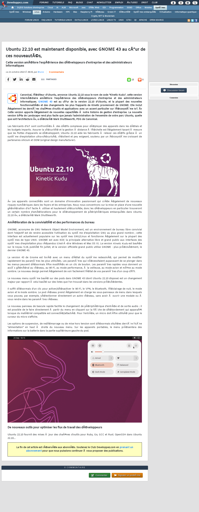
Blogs (79, 2)
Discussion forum (173, 90)
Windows (27, 12)
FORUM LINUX (32, 20)
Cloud (50, 8)
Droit (144, 2)
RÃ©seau (100, 12)
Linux (36, 12)
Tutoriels (58, 2)
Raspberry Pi (86, 12)
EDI (104, 8)
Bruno (41, 72)
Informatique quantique (185, 12)
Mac (75, 12)
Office (138, 8)
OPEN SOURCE (157, 20)
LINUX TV (111, 20)
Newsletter (103, 2)
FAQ (70, 2)
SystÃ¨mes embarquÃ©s (145, 12)
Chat (89, 2)
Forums (44, 2)
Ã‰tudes (132, 2)
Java (83, 8)
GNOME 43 (45, 102)
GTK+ (128, 20)
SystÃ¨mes (160, 8)
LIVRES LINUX (97, 20)
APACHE (143, 20)
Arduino (46, 12)
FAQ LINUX (46, 20)
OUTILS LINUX (81, 20)
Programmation (116, 8)
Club (154, 2)
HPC (68, 12)
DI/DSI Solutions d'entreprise (30, 8)
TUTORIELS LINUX (63, 20)
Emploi (119, 2)
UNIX (121, 20)
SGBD (129, 8)
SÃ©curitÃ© (124, 12)
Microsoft (73, 8)
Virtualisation (165, 12)
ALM (64, 8)
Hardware (57, 12)
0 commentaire (56, 72)
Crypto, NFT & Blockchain (103, 16)
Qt (135, 20)
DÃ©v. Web (94, 8)
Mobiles (148, 8)
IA (57, 8)
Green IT (111, 12)
